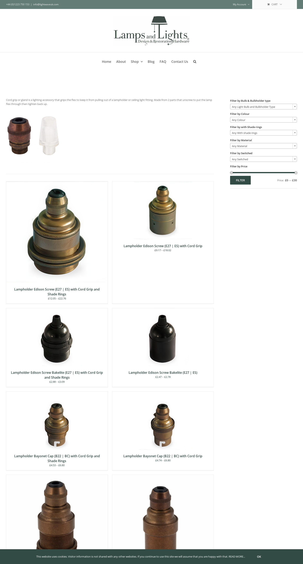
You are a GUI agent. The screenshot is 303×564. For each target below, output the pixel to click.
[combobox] (263, 106)
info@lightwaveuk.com (46, 4)
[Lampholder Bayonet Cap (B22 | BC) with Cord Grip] (163, 393)
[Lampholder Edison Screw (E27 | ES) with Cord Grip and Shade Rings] (57, 183)
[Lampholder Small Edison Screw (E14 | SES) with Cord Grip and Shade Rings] (57, 477)
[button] (194, 60)
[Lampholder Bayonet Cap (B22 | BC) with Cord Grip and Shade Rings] (57, 393)
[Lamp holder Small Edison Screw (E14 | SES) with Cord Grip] (163, 477)
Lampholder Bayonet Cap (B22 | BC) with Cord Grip (162, 456)
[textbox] (263, 107)
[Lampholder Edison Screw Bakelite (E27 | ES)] (163, 310)
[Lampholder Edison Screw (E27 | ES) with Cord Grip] (163, 183)
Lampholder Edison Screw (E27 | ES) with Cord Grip (163, 246)
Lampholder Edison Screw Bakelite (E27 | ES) (163, 372)
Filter (240, 180)
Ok (259, 557)
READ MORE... (237, 556)
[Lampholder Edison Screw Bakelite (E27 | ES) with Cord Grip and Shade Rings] (57, 310)
